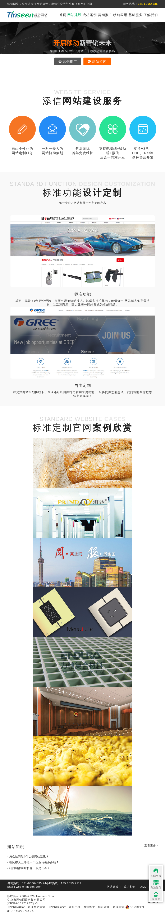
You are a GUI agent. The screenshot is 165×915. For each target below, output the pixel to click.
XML (143, 886)
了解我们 (151, 15)
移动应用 (120, 15)
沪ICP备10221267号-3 (22, 903)
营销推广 (105, 15)
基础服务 (135, 15)
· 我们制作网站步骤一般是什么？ (28, 868)
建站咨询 (97, 61)
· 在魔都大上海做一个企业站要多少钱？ (33, 862)
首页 (62, 15)
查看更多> (151, 845)
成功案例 (90, 15)
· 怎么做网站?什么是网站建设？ (28, 856)
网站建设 (74, 15)
